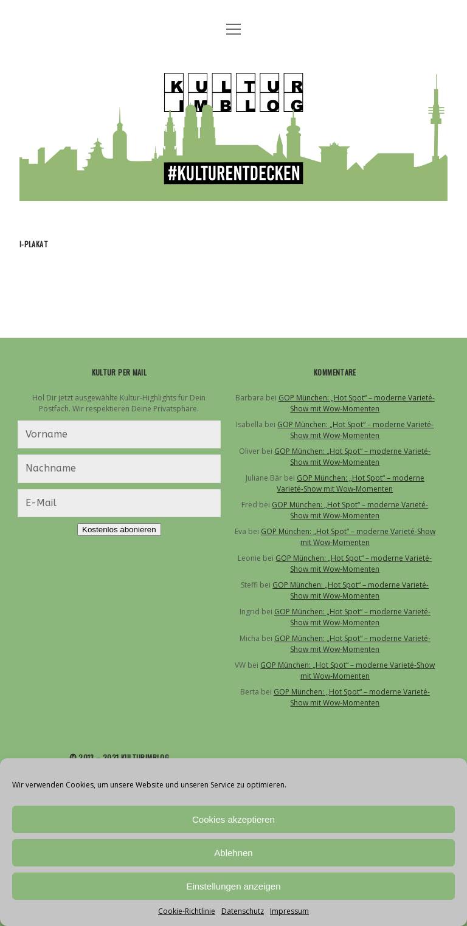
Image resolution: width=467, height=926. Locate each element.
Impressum (289, 911)
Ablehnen (233, 853)
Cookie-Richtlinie (186, 911)
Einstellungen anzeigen (233, 886)
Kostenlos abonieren (119, 529)
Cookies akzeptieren (233, 819)
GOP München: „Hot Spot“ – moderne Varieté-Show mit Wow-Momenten (356, 403)
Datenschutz (242, 911)
